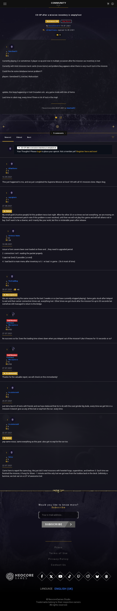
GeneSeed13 (54, 26)
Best (29, 137)
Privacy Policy (58, 559)
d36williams (51, 30)
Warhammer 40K (52, 21)
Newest (8, 137)
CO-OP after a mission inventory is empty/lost (37, 147)
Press (59, 547)
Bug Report (66, 21)
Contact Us (58, 565)
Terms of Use (58, 553)
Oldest (19, 137)
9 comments (58, 133)
